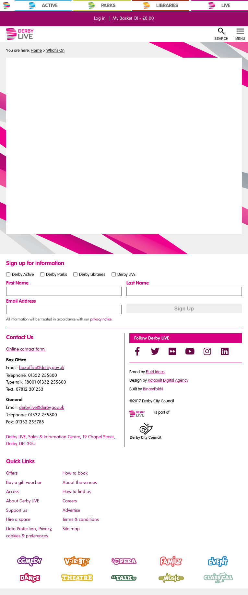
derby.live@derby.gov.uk (41, 407)
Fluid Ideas (155, 372)
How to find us (77, 491)
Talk (104, 583)
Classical (204, 583)
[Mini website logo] (141, 414)
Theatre (61, 583)
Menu (240, 38)
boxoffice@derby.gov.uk (41, 367)
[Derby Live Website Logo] (27, 34)
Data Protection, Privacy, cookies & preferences (29, 532)
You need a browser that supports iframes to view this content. (124, 145)
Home (36, 50)
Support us (16, 510)
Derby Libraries (92, 274)
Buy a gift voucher (23, 482)
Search (222, 38)
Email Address (21, 301)
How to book (75, 473)
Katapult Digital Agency (168, 380)
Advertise (71, 510)
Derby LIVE (126, 274)
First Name (17, 283)
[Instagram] (207, 351)
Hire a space (18, 519)
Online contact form (25, 349)
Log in (100, 18)
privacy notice (101, 319)
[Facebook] (137, 351)
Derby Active (23, 274)
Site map (71, 529)
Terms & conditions (81, 519)
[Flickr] (172, 351)
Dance (13, 583)
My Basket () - (133, 18)
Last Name (137, 283)
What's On (55, 50)
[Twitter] (155, 351)
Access (12, 491)
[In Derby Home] (6, 5)
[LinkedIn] (225, 351)
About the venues (80, 482)
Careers (70, 501)
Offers (12, 473)
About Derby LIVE (22, 501)
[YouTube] (190, 351)
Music (154, 583)
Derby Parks (56, 274)
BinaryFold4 (153, 389)
